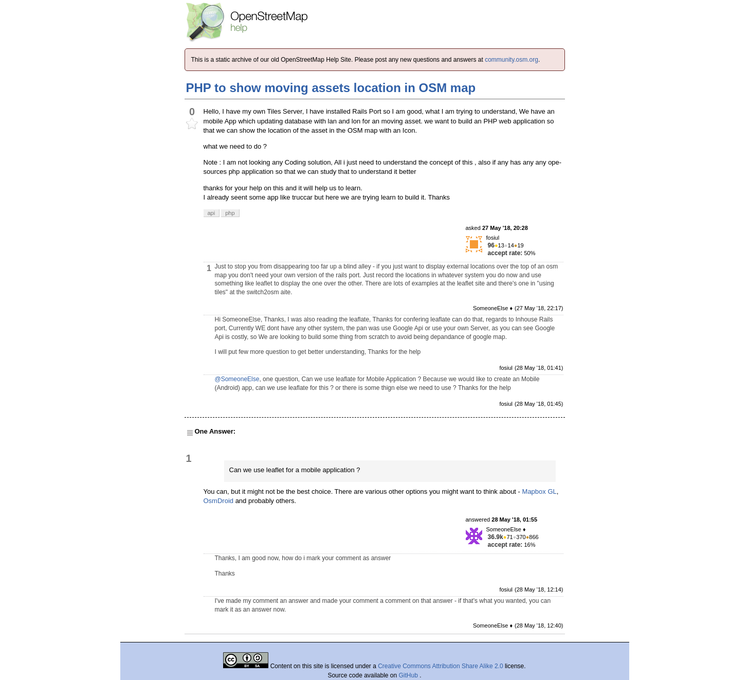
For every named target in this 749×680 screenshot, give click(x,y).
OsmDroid (219, 501)
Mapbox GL (539, 491)
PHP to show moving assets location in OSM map (331, 88)
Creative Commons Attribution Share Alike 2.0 (440, 666)
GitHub (409, 675)
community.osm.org (511, 59)
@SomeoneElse (237, 379)
